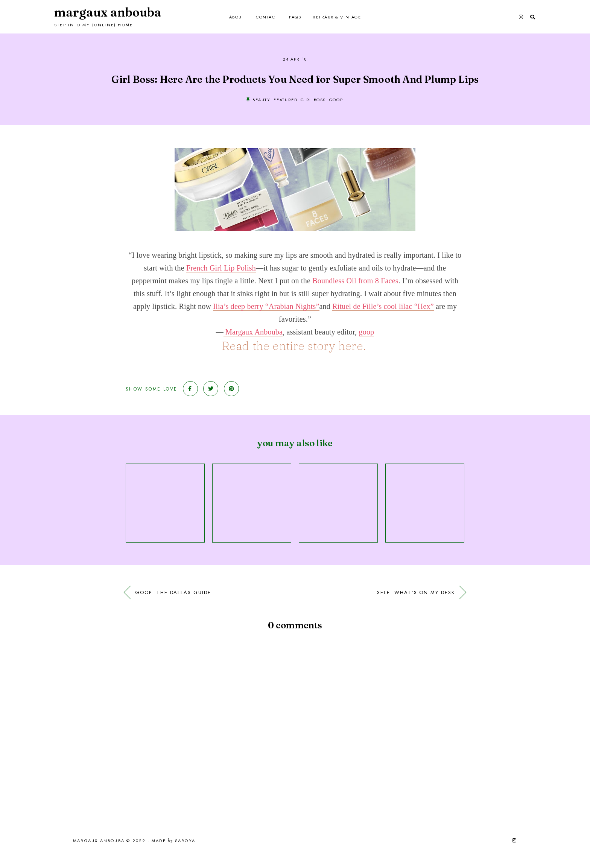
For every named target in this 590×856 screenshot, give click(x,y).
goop (336, 100)
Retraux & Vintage (337, 17)
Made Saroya (173, 841)
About (237, 17)
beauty (261, 100)
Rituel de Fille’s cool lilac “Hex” (383, 306)
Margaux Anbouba (107, 12)
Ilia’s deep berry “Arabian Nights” (266, 306)
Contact (267, 17)
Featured (285, 100)
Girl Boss (313, 100)
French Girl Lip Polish (221, 268)
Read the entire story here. (295, 345)
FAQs (295, 17)
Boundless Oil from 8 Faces (355, 281)
